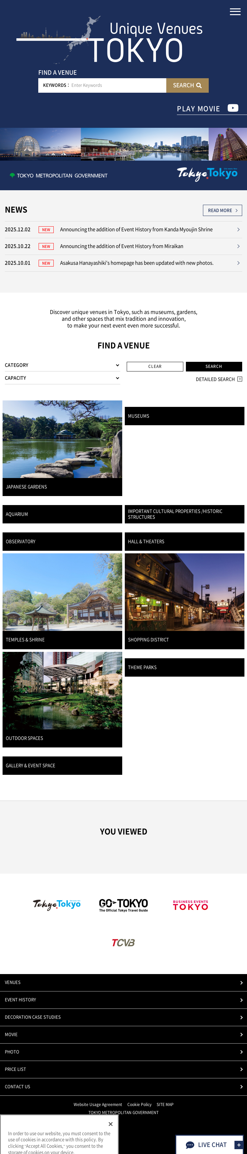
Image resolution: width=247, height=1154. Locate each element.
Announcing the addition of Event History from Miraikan (121, 246)
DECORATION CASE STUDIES (33, 1017)
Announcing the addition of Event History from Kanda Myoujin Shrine (136, 229)
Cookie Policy (139, 1104)
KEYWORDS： (56, 85)
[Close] (111, 1137)
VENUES (13, 982)
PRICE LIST (15, 1069)
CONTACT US (17, 1086)
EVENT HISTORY (20, 1000)
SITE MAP (165, 1104)
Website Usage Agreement (98, 1104)
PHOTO (12, 1052)
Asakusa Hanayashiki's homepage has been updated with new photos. (137, 262)
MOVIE (11, 1034)
